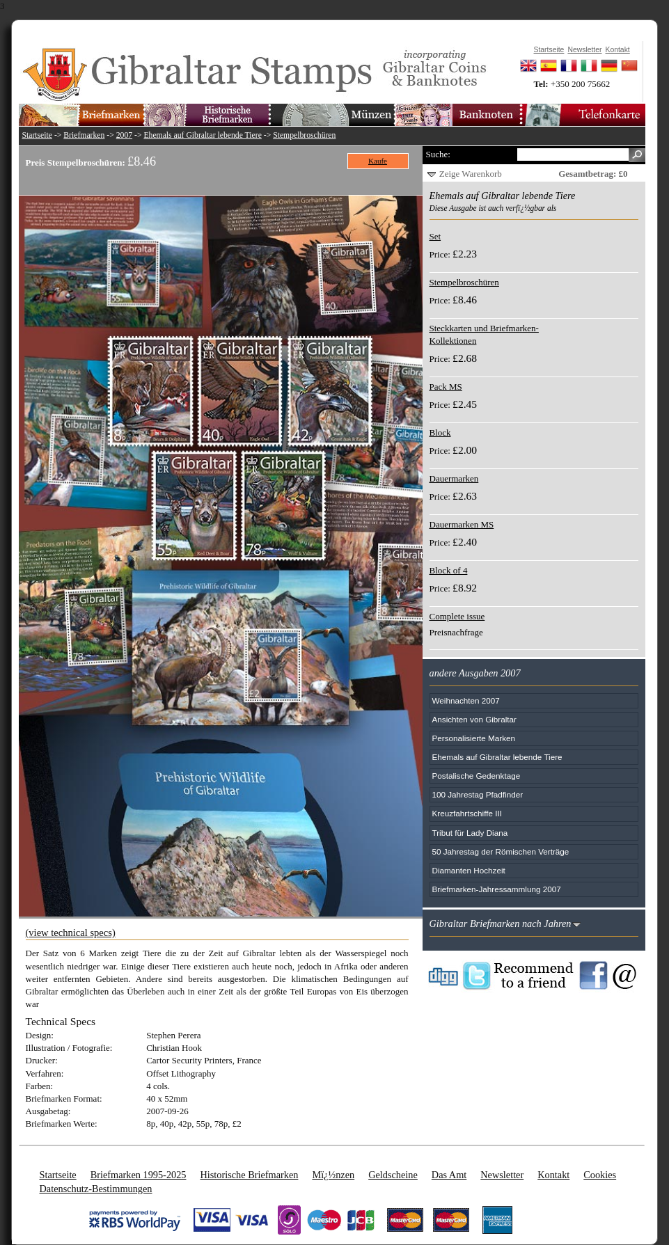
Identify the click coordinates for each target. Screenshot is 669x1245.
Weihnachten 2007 (466, 700)
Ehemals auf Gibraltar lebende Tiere (202, 135)
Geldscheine (393, 1174)
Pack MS (446, 386)
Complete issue (457, 616)
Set (435, 236)
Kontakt (553, 1174)
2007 (124, 135)
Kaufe (377, 161)
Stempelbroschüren (304, 135)
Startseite (37, 135)
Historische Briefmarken (249, 1174)
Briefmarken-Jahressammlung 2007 (496, 889)
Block (440, 432)
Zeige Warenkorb (470, 173)
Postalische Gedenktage (476, 775)
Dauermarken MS (462, 524)
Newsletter (502, 1174)
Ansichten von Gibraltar (474, 719)
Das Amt (449, 1174)
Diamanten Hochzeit (468, 870)
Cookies (599, 1174)
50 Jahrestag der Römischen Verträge (500, 851)
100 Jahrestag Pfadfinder (478, 794)
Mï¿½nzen (333, 1174)
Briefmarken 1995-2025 (138, 1174)
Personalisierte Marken (474, 738)
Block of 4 (449, 570)
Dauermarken (454, 478)
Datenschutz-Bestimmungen (96, 1188)
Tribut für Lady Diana (470, 832)
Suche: (438, 154)
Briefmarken (83, 135)
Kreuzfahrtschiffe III (467, 813)
